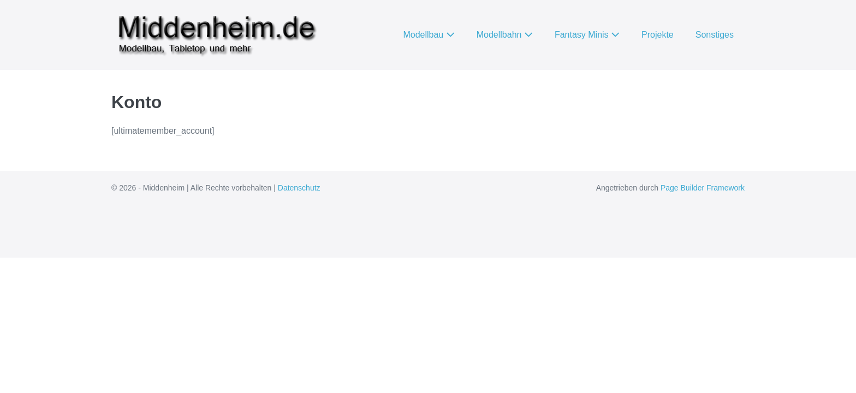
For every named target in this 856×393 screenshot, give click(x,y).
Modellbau (428, 34)
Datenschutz (299, 187)
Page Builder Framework (703, 187)
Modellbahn (505, 34)
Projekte (657, 34)
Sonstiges (715, 34)
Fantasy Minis (587, 34)
